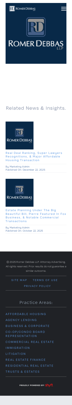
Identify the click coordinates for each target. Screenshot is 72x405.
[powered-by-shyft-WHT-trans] (36, 384)
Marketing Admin (20, 166)
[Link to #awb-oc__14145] (63, 9)
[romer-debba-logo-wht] (22, 7)
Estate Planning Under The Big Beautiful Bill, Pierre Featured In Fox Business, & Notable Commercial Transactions (36, 215)
